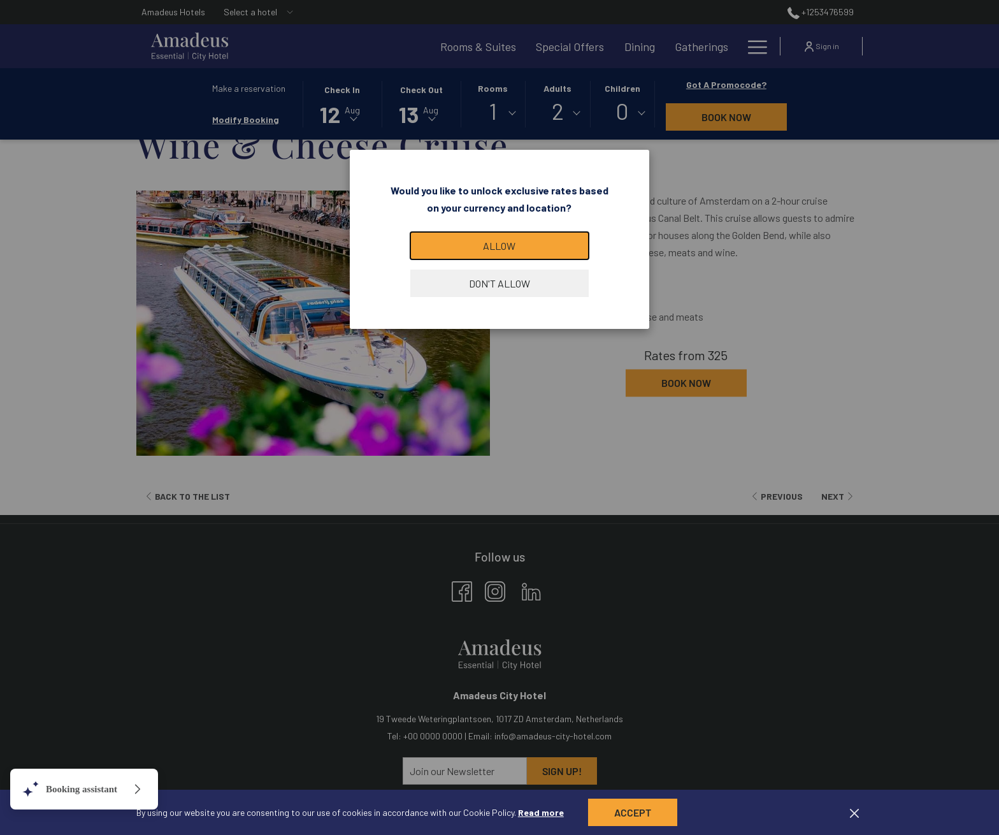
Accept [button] (632, 812)
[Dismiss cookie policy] (854, 812)
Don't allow (499, 283)
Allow (499, 246)
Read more (541, 812)
